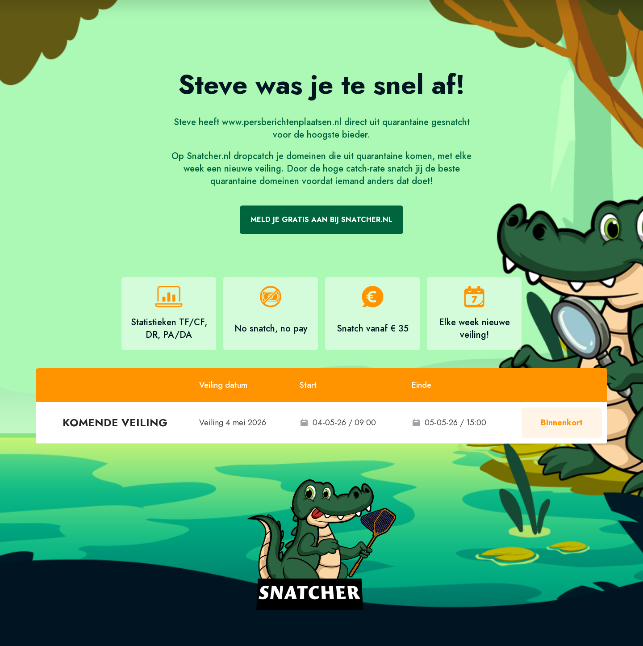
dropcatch (254, 156)
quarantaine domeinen (254, 181)
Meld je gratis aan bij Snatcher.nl (321, 219)
